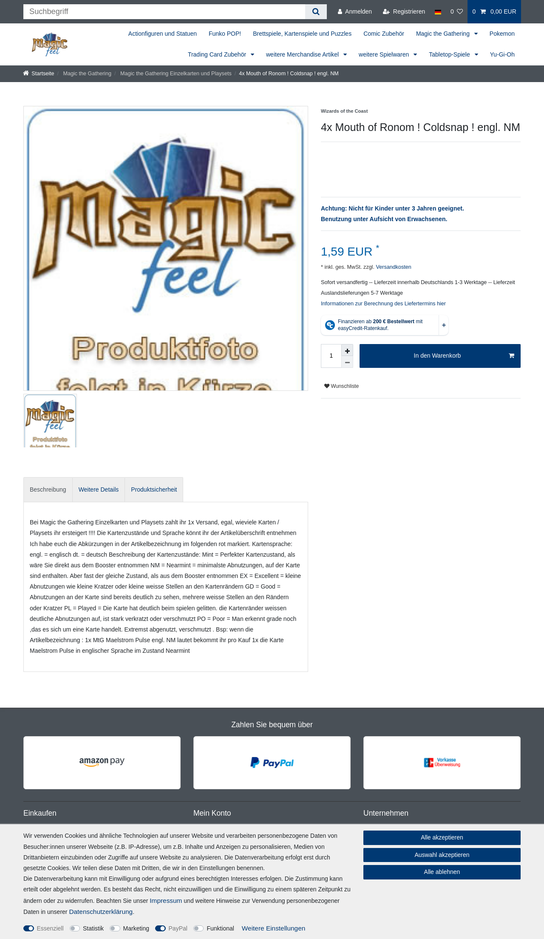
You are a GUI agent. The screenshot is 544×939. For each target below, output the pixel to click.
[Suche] (316, 11)
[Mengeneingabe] (331, 356)
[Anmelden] (355, 11)
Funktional (220, 928)
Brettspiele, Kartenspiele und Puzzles (302, 33)
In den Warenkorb (464, 356)
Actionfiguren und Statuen (162, 33)
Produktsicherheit (154, 489)
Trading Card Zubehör (218, 54)
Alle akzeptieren (442, 837)
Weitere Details (99, 489)
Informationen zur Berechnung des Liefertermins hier (383, 304)
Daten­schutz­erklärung (101, 911)
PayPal (178, 928)
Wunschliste (341, 386)
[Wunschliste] (457, 11)
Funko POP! (225, 33)
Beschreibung (48, 489)
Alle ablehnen (442, 871)
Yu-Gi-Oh (502, 54)
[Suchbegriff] (164, 11)
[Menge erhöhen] (347, 350)
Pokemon (502, 33)
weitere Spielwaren (385, 54)
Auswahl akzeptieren (441, 854)
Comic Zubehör (383, 33)
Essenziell (50, 928)
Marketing (136, 928)
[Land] (437, 11)
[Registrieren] (404, 11)
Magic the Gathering (443, 33)
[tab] (48, 489)
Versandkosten (392, 267)
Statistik (93, 928)
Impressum (166, 900)
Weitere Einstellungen (273, 928)
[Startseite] (38, 74)
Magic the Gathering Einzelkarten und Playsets (175, 74)
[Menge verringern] (347, 362)
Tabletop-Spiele (450, 54)
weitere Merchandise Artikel (303, 54)
